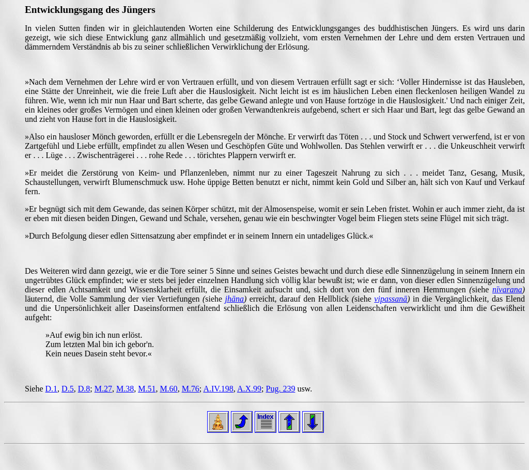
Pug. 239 (280, 388)
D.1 (51, 388)
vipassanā (390, 298)
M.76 (190, 388)
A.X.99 (249, 388)
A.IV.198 (218, 388)
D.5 (67, 388)
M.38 (125, 388)
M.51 (146, 388)
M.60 (168, 388)
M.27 (103, 388)
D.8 (84, 388)
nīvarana (507, 289)
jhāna (234, 298)
